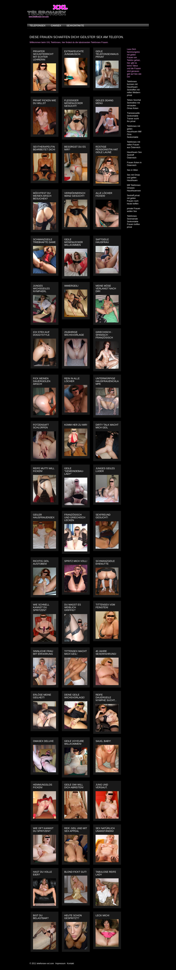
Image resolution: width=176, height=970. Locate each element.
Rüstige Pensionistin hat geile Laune (107, 149)
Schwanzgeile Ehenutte (105, 562)
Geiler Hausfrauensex (43, 516)
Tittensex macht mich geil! (75, 652)
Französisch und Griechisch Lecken (74, 517)
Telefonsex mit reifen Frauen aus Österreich (133, 145)
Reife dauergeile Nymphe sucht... (106, 697)
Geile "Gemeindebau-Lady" (74, 471)
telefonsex (38, 25)
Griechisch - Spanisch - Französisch (104, 335)
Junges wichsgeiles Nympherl (41, 288)
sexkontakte (75, 25)
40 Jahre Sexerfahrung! (106, 652)
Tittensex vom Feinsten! (105, 606)
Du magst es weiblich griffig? (72, 607)
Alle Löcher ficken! (104, 194)
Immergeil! (71, 285)
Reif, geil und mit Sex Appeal (75, 829)
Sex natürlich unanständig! (105, 829)
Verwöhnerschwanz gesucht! (74, 194)
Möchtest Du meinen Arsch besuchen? (42, 196)
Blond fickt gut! (75, 871)
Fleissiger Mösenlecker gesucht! (73, 103)
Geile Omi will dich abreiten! (74, 786)
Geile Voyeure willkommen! (74, 742)
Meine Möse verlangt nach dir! (106, 288)
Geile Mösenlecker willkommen (73, 242)
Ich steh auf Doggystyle (41, 333)
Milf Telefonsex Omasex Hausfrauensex (134, 188)
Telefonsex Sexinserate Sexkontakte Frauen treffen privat (133, 221)
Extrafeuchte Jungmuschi (74, 52)
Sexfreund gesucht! (103, 516)
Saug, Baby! (103, 741)
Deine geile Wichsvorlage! (74, 696)
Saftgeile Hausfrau (102, 241)
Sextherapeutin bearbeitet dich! (44, 148)
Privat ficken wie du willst (44, 102)
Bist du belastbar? (40, 917)
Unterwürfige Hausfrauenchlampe (107, 381)
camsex (56, 25)
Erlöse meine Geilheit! (42, 696)
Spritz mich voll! (75, 561)
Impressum (60, 963)
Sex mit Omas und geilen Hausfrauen (133, 178)
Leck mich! (102, 915)
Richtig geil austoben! (41, 562)
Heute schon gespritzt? (73, 917)
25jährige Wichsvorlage (74, 333)
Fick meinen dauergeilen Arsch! (41, 381)
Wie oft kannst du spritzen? (43, 829)
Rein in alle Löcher (72, 380)
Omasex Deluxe (43, 741)
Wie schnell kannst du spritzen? (41, 607)
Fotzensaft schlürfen (41, 426)
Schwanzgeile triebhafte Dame (44, 241)
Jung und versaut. (102, 786)
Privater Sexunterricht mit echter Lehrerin (43, 55)
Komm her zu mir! (75, 424)
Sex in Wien (132, 170)
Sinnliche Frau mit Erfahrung (43, 652)
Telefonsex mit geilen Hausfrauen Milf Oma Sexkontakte (134, 131)
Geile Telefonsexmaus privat (107, 54)
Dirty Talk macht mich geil (107, 426)
